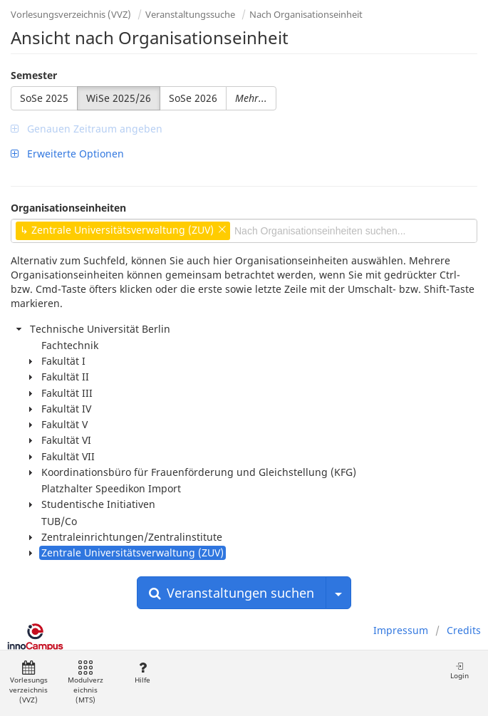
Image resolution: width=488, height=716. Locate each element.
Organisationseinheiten (68, 207)
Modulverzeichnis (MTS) (85, 683)
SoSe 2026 (193, 98)
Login (459, 670)
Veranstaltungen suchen (231, 592)
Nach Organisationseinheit (306, 14)
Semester (34, 75)
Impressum (400, 630)
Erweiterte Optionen (67, 153)
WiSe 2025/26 (118, 98)
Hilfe (142, 673)
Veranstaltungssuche (190, 14)
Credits (464, 630)
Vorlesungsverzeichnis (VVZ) (71, 14)
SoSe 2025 (44, 98)
